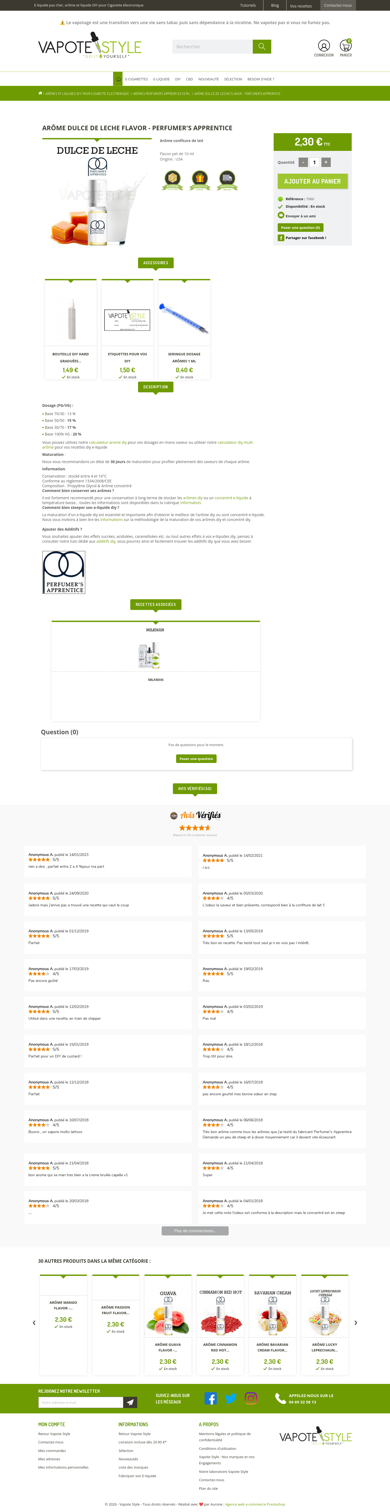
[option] (70, 330)
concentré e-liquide (231, 497)
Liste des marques (133, 1467)
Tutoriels (248, 5)
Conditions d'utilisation (217, 1448)
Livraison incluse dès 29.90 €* (142, 1442)
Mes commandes (52, 1450)
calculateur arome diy (108, 442)
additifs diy (105, 541)
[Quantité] (315, 162)
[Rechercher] (222, 47)
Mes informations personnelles (63, 1467)
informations (112, 519)
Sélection (125, 1450)
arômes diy (192, 497)
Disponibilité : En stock (305, 206)
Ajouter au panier (312, 181)
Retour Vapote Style (54, 1433)
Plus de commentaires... (195, 1231)
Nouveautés (128, 1459)
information (190, 502)
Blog (275, 5)
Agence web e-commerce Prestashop (255, 1504)
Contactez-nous (338, 5)
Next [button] (356, 1324)
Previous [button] (34, 1324)
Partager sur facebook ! (306, 237)
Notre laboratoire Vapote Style (223, 1471)
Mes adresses (49, 1459)
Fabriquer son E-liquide (137, 1475)
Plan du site (208, 1488)
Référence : (295, 198)
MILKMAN (156, 680)
